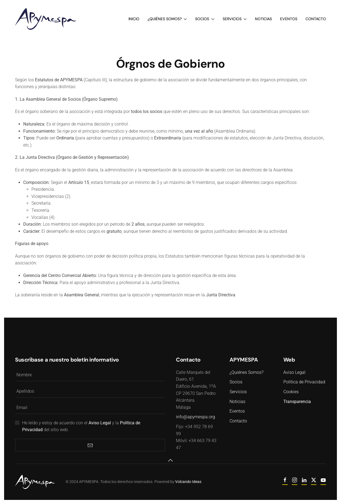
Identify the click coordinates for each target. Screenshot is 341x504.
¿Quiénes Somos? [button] (167, 18)
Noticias (263, 18)
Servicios (237, 391)
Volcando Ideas (184, 481)
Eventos (288, 18)
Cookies (290, 391)
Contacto (315, 18)
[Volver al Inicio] (45, 19)
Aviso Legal (294, 372)
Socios (235, 381)
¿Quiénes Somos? (246, 372)
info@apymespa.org (194, 416)
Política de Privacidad (303, 381)
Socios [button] (204, 18)
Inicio (133, 18)
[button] (170, 460)
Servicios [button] (235, 18)
